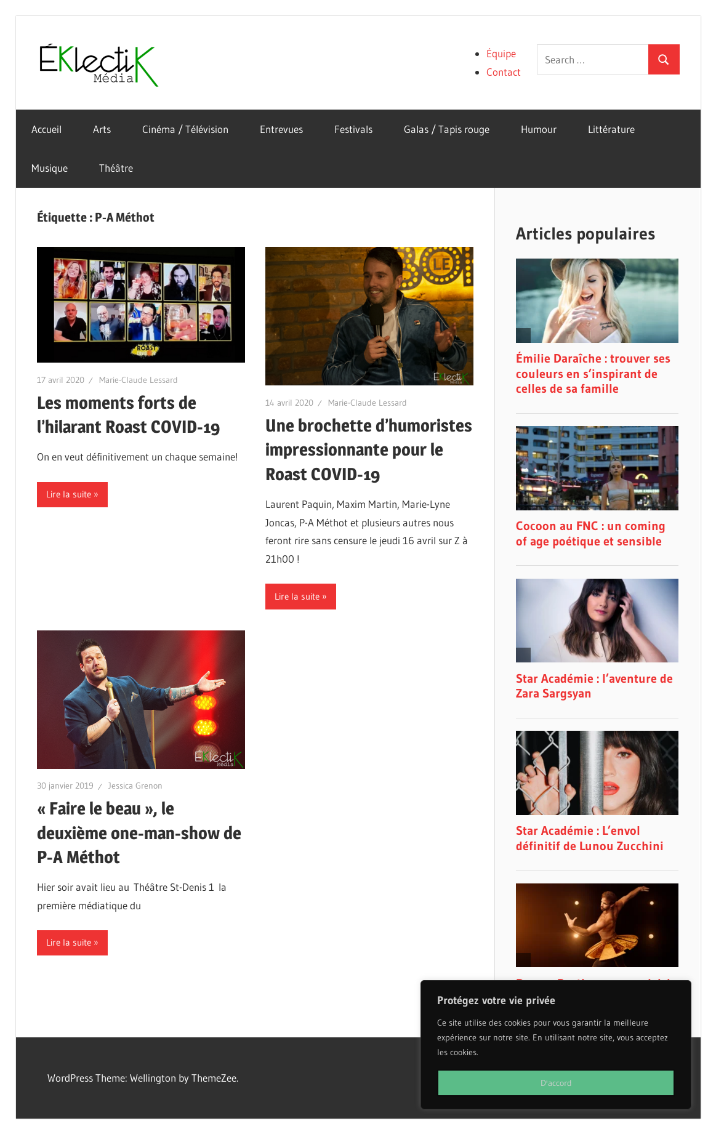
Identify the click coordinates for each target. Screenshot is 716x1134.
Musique (49, 167)
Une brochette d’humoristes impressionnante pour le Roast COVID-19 (368, 449)
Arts (102, 129)
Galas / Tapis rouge (446, 129)
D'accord (556, 1082)
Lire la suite (68, 494)
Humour (539, 129)
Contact (503, 71)
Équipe (501, 53)
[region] (555, 1044)
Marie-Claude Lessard (138, 379)
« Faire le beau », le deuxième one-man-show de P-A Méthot (139, 832)
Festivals (353, 129)
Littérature (611, 129)
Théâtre (116, 167)
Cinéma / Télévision (185, 129)
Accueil (46, 129)
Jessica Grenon (135, 785)
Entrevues (281, 129)
